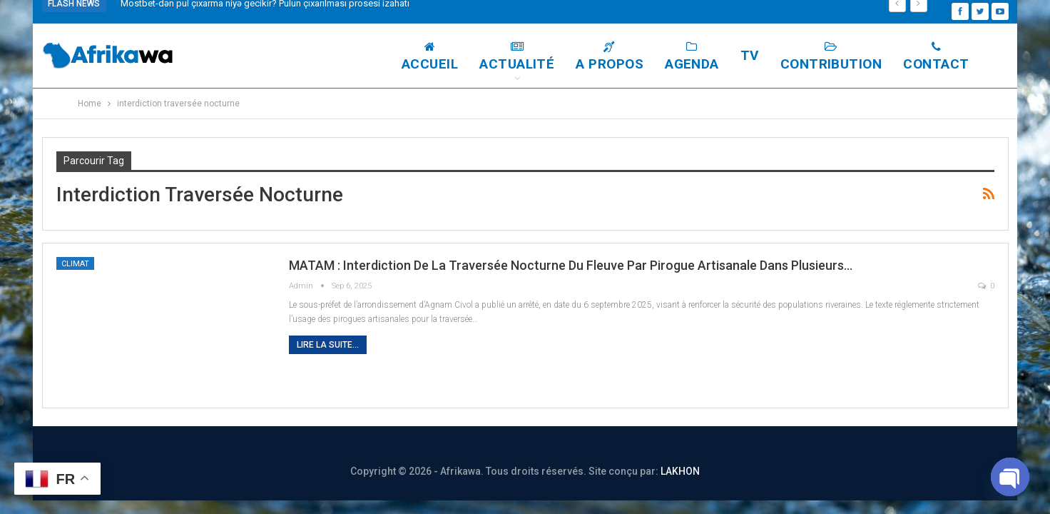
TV (749, 55)
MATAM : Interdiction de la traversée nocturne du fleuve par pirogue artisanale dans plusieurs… (570, 265)
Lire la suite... (328, 345)
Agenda (692, 56)
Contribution (831, 56)
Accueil (430, 56)
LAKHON (680, 471)
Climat (75, 263)
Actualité (517, 56)
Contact (935, 56)
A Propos (609, 56)
